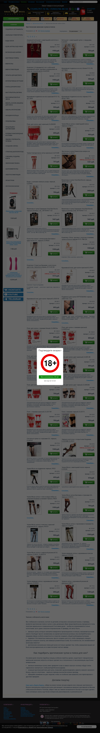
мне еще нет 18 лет (50, 381)
